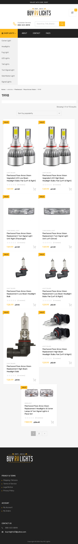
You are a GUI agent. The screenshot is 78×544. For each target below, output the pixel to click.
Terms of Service (10, 484)
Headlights (6, 47)
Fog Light (5, 52)
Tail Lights (5, 64)
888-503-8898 (23, 25)
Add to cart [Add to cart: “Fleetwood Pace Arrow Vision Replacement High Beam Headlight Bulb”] (34, 380)
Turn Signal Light (8, 70)
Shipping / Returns (10, 480)
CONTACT (36, 33)
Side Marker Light (8, 76)
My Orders (7, 511)
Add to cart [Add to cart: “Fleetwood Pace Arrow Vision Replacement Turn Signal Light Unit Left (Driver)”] (70, 247)
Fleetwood (18, 89)
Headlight (28, 403)
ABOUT (24, 33)
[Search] (62, 23)
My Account (8, 507)
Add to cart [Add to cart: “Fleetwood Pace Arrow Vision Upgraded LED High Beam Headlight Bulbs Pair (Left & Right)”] (70, 189)
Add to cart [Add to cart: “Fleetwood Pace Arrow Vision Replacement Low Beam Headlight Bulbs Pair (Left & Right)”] (70, 305)
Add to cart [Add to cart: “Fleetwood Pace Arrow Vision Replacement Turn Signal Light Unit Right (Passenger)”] (34, 247)
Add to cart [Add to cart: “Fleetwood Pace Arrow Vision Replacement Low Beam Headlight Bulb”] (34, 305)
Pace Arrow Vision (30, 89)
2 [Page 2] (39, 434)
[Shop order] (39, 113)
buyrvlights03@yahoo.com (15, 532)
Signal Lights (6, 82)
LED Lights (6, 58)
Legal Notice (8, 487)
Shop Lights (10, 33)
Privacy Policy (8, 491)
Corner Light (6, 41)
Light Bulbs (11, 173)
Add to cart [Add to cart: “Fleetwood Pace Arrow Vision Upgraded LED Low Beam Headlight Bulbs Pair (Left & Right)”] (34, 189)
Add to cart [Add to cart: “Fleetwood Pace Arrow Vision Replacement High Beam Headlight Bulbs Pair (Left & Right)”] (70, 362)
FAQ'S (48, 33)
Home (3, 89)
